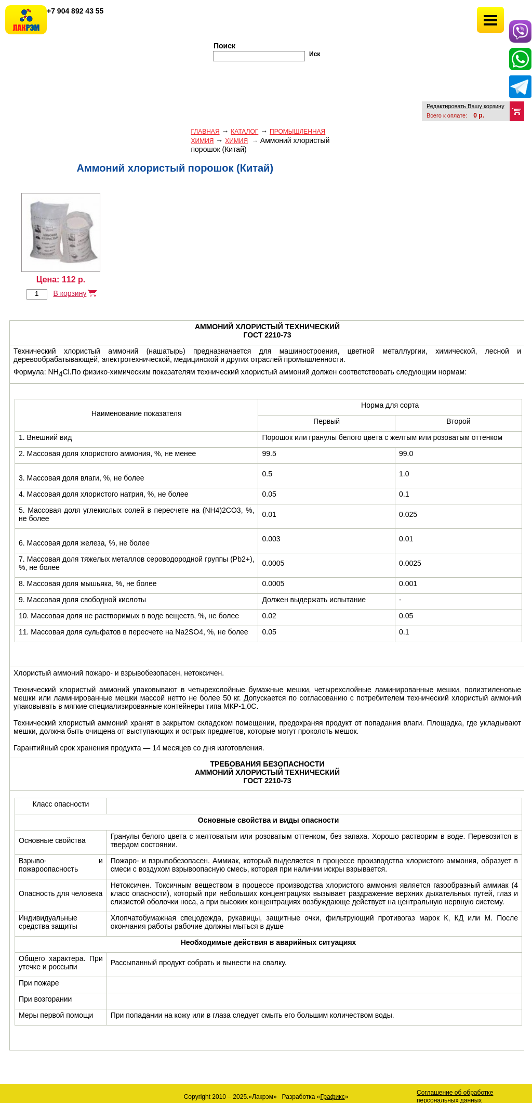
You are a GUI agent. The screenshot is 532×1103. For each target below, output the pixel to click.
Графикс (333, 1096)
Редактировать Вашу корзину (465, 106)
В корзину (69, 293)
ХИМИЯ (236, 141)
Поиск (224, 46)
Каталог (244, 131)
